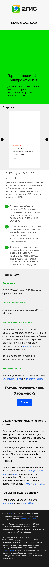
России (23, 519)
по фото (28, 483)
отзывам (39, 483)
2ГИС (11, 513)
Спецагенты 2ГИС (12, 378)
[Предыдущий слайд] (2, 139)
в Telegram (7, 503)
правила (26, 346)
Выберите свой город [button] (23, 23)
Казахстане (31, 519)
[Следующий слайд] (46, 139)
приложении (9, 550)
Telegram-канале (34, 378)
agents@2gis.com (30, 503)
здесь (15, 474)
